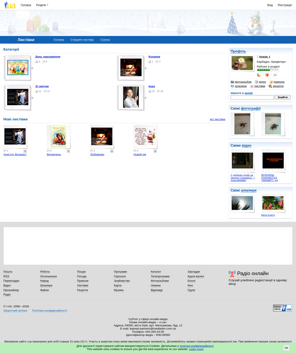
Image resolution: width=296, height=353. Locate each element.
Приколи (82, 280)
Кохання (154, 56)
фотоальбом (241, 82)
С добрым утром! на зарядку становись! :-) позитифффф (243, 178)
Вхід (270, 5)
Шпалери (46, 285)
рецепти (276, 86)
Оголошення (48, 276)
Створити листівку (82, 39)
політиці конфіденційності (197, 345)
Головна (26, 5)
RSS (6, 276)
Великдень (54, 154)
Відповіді (157, 290)
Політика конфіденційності (49, 310)
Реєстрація (285, 5)
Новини (156, 285)
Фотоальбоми (160, 280)
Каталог (156, 271)
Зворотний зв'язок (15, 310)
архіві (249, 93)
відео (260, 82)
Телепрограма (160, 276)
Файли (44, 290)
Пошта (7, 271)
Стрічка (105, 39)
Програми (120, 271)
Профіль (238, 51)
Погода (81, 276)
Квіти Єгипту (268, 215)
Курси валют (196, 276)
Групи (191, 290)
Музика (118, 290)
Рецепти (82, 290)
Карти (117, 285)
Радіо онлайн (253, 273)
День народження (48, 56)
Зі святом (42, 86)
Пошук (81, 271)
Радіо (7, 294)
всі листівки (217, 119)
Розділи (41, 5)
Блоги (191, 280)
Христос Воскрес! (14, 154)
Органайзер (11, 290)
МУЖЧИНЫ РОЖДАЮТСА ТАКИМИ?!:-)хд (269, 178)
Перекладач (11, 280)
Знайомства (122, 280)
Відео (7, 285)
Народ (44, 280)
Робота (45, 271)
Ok (286, 347)
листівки (257, 86)
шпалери (239, 86)
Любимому (97, 154)
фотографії (250, 108)
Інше (152, 86)
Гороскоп (120, 276)
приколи (276, 82)
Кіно (190, 285)
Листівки (82, 285)
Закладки (194, 271)
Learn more (196, 349)
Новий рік (140, 154)
